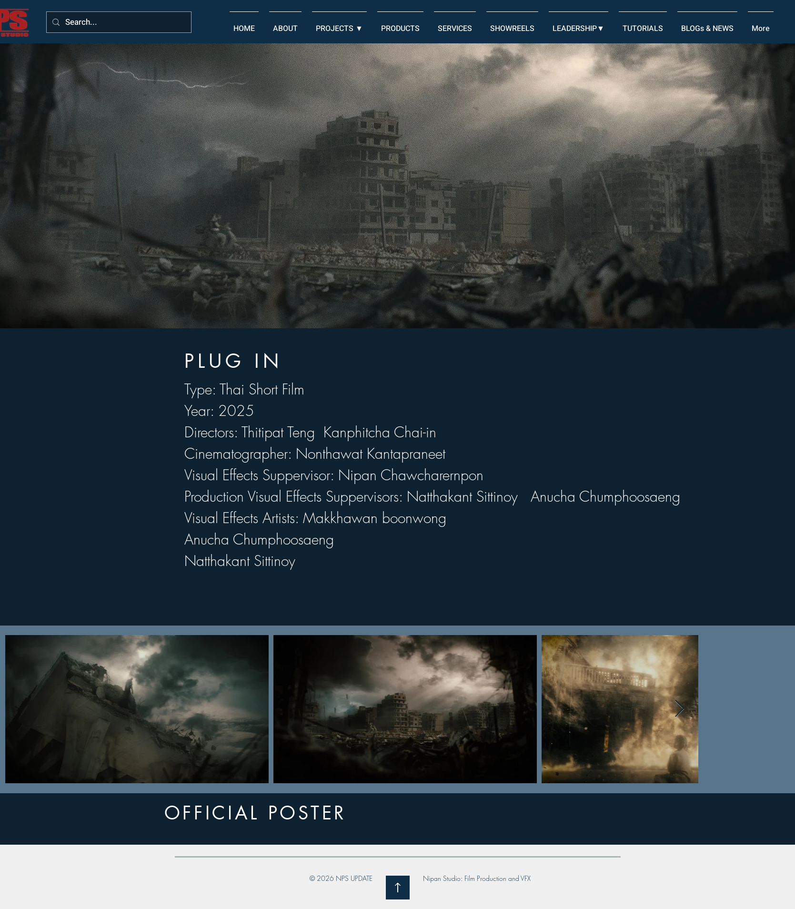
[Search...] (118, 22)
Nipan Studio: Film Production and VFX (477, 878)
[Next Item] (679, 709)
